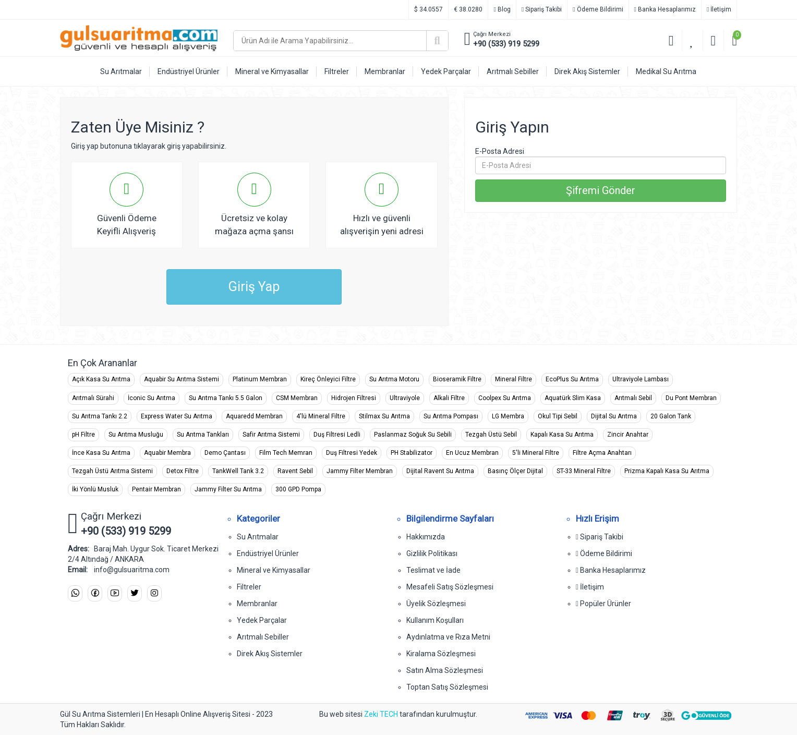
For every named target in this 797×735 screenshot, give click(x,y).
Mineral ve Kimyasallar (273, 570)
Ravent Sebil (295, 471)
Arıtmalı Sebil (633, 398)
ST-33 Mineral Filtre (584, 471)
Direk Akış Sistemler (270, 653)
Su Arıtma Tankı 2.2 (99, 416)
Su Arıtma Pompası (451, 416)
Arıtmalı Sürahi (93, 398)
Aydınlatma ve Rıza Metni (448, 637)
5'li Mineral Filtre (535, 452)
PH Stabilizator (411, 452)
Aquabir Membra (167, 452)
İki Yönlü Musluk (95, 489)
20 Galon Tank (670, 416)
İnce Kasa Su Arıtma (101, 452)
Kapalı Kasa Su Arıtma (562, 434)
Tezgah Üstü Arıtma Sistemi (112, 471)
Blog (501, 9)
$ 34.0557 (428, 9)
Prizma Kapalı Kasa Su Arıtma (666, 471)
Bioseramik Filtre (457, 379)
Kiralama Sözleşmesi (441, 653)
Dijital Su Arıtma (614, 416)
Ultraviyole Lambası (640, 379)
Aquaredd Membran (254, 416)
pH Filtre (83, 434)
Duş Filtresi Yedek (351, 452)
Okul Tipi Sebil (557, 416)
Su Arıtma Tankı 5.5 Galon (225, 398)
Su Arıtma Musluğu (135, 434)
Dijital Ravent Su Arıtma (440, 471)
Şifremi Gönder (600, 190)
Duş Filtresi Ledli (336, 434)
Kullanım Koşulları (435, 620)
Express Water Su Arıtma (176, 416)
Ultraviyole (405, 398)
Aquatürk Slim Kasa (573, 398)
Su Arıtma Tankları (203, 434)
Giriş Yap (254, 286)
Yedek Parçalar (262, 620)
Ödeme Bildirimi (598, 9)
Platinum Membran (260, 379)
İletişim (719, 9)
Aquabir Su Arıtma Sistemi (181, 379)
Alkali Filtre (449, 398)
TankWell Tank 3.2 (238, 471)
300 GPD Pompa (298, 489)
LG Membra (508, 416)
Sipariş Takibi (542, 9)
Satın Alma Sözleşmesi (444, 670)
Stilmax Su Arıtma (384, 416)
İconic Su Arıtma (151, 398)
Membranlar (257, 603)
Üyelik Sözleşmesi (436, 603)
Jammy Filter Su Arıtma (228, 489)
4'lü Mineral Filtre (320, 416)
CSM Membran (297, 398)
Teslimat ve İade (433, 570)
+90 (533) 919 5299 (506, 44)
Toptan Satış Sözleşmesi (447, 687)
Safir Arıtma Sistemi (271, 434)
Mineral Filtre (513, 379)
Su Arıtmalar (258, 537)
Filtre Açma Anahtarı (602, 452)
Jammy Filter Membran (360, 471)
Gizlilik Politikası (431, 553)
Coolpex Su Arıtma (504, 398)
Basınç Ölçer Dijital (515, 471)
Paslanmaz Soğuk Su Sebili (413, 434)
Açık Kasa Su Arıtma (101, 379)
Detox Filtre (182, 471)
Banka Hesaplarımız (665, 9)
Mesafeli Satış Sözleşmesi (449, 587)
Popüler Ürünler (603, 603)
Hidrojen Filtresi (353, 398)
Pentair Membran (156, 489)
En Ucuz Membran (472, 452)
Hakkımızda (425, 537)
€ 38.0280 (468, 9)
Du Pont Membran (691, 398)
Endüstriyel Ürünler (268, 553)
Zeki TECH (381, 714)
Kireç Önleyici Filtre (328, 379)
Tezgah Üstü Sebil (491, 434)
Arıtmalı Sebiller (263, 637)
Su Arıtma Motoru (394, 379)
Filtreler (249, 587)
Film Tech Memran (285, 452)
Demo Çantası (225, 452)
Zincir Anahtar (627, 434)
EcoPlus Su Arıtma (572, 379)
